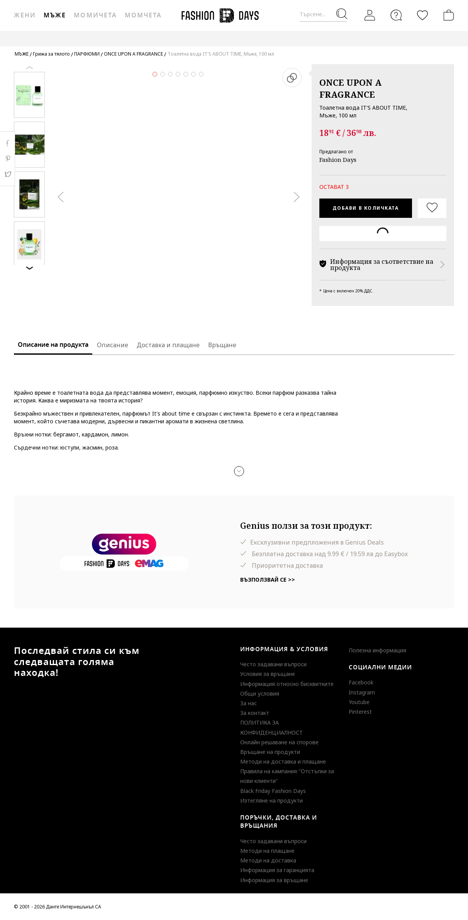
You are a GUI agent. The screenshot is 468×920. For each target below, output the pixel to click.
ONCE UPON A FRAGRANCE (350, 88)
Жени (25, 15)
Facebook (361, 682)
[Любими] (422, 15)
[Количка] (447, 15)
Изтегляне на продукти (271, 800)
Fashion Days (337, 159)
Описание (112, 345)
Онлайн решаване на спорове (279, 742)
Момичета (95, 15)
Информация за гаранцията (277, 870)
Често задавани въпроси (273, 664)
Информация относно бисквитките (287, 683)
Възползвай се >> (267, 579)
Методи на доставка (268, 860)
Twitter (7, 174)
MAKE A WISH (405, 38)
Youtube (359, 702)
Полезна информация (377, 650)
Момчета (143, 15)
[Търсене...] (323, 14)
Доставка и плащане (168, 345)
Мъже (55, 15)
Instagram (362, 692)
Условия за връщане (267, 673)
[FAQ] (396, 15)
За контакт (254, 712)
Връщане (222, 345)
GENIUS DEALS (360, 38)
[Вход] (369, 15)
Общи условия (259, 693)
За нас (248, 703)
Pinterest (360, 711)
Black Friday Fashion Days (273, 790)
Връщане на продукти (270, 751)
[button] (239, 471)
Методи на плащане (267, 850)
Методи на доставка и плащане (283, 761)
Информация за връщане (274, 880)
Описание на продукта (53, 345)
